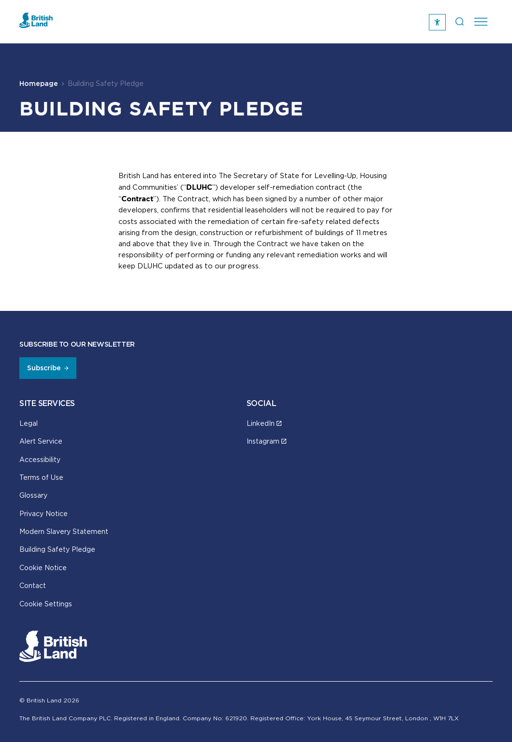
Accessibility (39, 459)
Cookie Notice (43, 567)
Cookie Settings (45, 604)
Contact (32, 585)
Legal (28, 423)
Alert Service (40, 441)
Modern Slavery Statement (63, 531)
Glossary (33, 495)
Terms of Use (41, 477)
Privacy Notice (43, 513)
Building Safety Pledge (57, 549)
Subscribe (44, 368)
